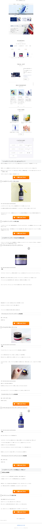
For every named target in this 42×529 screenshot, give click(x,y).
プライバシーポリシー (3, 520)
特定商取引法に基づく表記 (21, 525)
